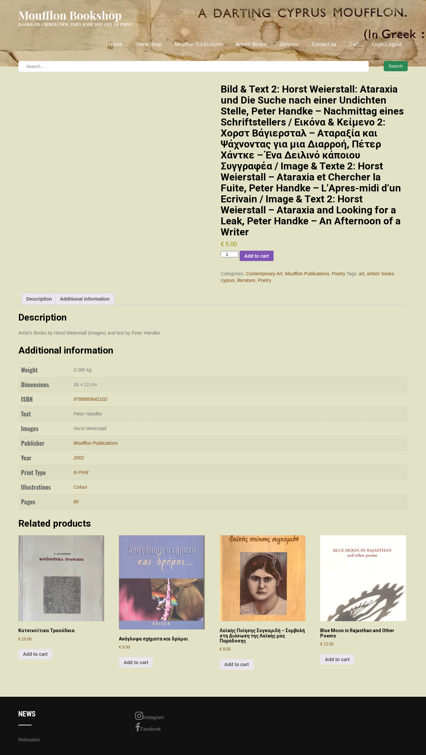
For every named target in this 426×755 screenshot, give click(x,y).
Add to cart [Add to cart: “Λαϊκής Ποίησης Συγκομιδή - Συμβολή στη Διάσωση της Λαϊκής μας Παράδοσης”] (236, 664)
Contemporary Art (264, 273)
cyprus (227, 280)
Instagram (149, 715)
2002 (79, 457)
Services (289, 44)
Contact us (324, 44)
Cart (354, 44)
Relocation (29, 739)
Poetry (338, 273)
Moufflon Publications (198, 44)
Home (115, 44)
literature (246, 280)
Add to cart (256, 256)
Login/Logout (387, 44)
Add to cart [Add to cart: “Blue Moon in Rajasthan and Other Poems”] (337, 659)
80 (76, 501)
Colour (80, 487)
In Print (81, 472)
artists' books (380, 273)
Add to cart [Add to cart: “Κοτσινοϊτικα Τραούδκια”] (35, 654)
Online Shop (148, 44)
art (361, 273)
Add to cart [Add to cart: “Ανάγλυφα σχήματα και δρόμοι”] (135, 662)
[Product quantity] (229, 254)
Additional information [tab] (84, 299)
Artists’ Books (251, 44)
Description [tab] (39, 299)
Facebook (148, 727)
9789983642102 (90, 399)
